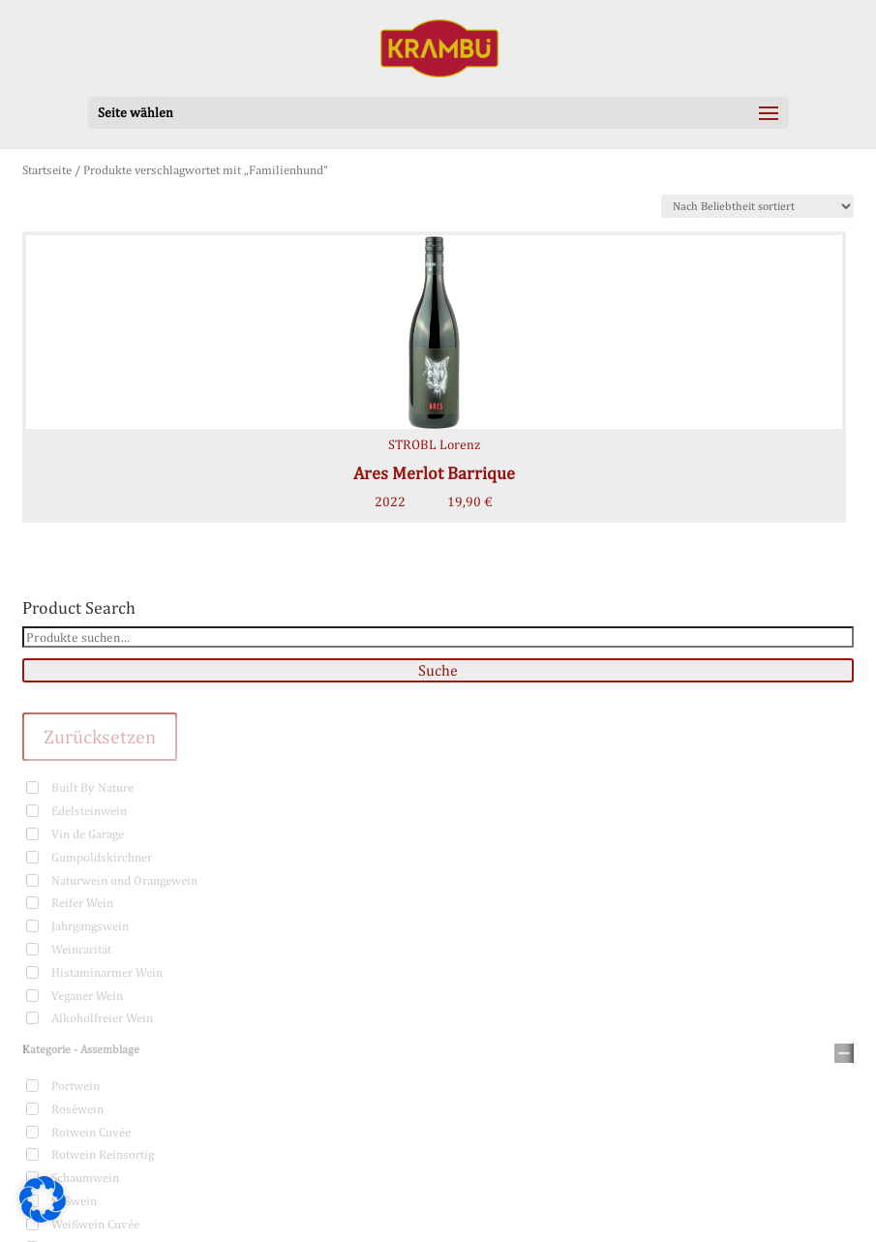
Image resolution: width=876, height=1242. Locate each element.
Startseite (47, 170)
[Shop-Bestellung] (757, 206)
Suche (438, 670)
